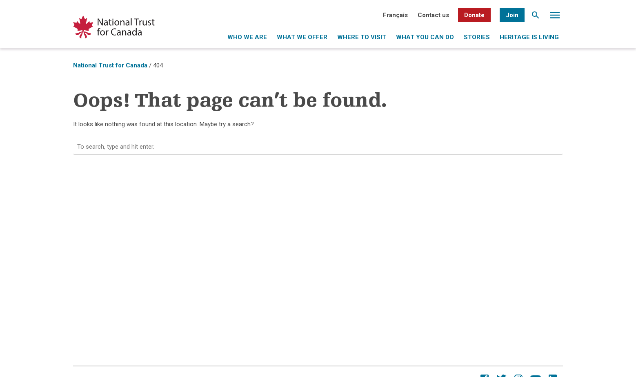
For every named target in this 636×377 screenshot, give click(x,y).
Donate (474, 15)
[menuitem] (395, 15)
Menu (555, 17)
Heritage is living (529, 37)
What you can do (425, 37)
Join (512, 15)
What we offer (302, 37)
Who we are (247, 37)
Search (535, 17)
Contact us (433, 15)
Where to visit (361, 37)
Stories (477, 37)
